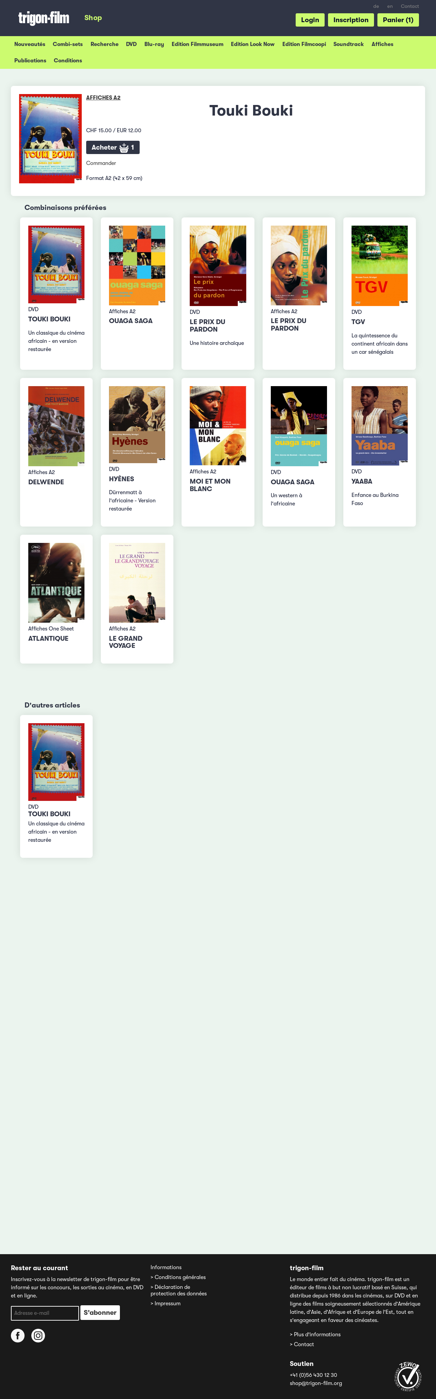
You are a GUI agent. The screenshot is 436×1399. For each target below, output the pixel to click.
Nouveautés (29, 44)
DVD (131, 44)
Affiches (382, 44)
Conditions (68, 61)
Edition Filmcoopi (304, 44)
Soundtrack (348, 44)
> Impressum (166, 1304)
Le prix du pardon (207, 325)
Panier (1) (398, 20)
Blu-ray (154, 44)
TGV (358, 322)
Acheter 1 (113, 148)
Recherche (105, 44)
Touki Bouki (49, 319)
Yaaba (362, 481)
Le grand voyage (125, 642)
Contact (410, 6)
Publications (30, 61)
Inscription (351, 20)
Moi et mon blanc (210, 485)
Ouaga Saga (131, 321)
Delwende (46, 482)
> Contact (302, 1344)
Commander (101, 163)
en (390, 6)
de (376, 6)
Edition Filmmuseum (197, 44)
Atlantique (48, 638)
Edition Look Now (253, 44)
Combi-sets (68, 44)
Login (310, 20)
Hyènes (121, 479)
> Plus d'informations (315, 1335)
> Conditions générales (178, 1277)
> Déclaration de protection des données (179, 1290)
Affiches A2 (103, 98)
